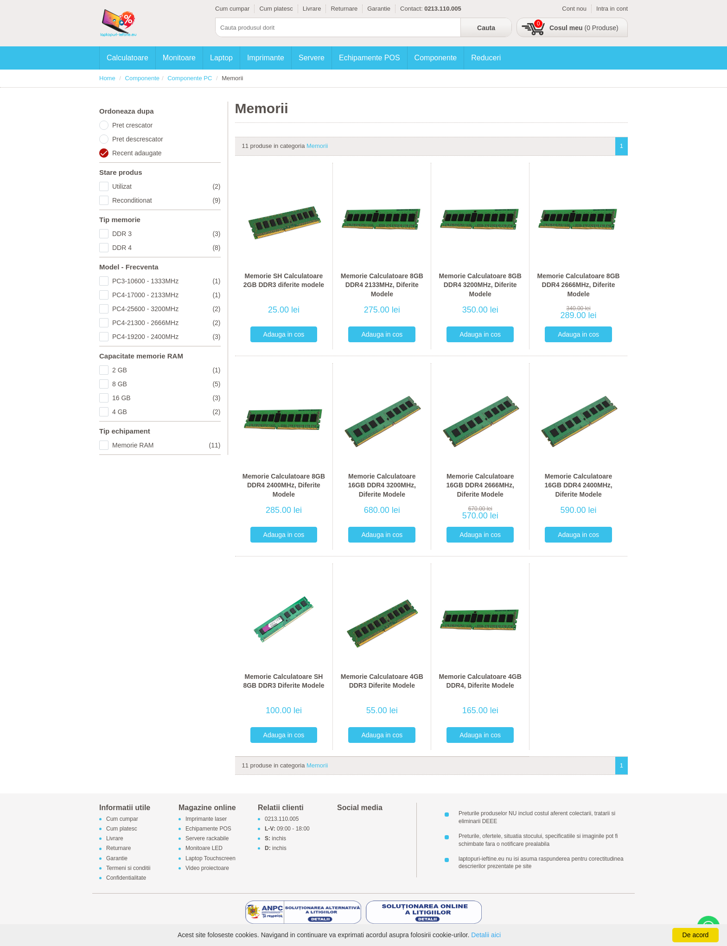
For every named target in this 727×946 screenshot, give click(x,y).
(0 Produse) (584, 28)
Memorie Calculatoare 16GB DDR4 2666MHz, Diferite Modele (480, 485)
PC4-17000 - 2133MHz (166, 295)
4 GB (166, 411)
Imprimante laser (206, 819)
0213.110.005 (282, 819)
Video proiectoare (207, 868)
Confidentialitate (126, 878)
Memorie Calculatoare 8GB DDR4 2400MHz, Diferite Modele (283, 485)
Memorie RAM (166, 445)
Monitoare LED (204, 848)
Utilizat (166, 186)
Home (107, 78)
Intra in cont (612, 8)
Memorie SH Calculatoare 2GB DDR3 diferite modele (283, 280)
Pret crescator (132, 125)
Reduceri (486, 58)
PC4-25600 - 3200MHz (166, 308)
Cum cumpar (232, 8)
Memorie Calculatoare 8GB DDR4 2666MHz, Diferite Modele (578, 285)
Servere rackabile (207, 839)
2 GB (166, 370)
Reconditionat (166, 200)
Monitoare (179, 58)
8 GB (166, 384)
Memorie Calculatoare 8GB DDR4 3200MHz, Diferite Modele (480, 285)
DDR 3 (166, 233)
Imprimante (265, 58)
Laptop (221, 58)
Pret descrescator (137, 139)
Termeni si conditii (128, 868)
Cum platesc (276, 8)
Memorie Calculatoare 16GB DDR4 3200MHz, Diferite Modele (382, 485)
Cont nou (574, 8)
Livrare (312, 8)
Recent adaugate (137, 153)
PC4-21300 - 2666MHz (166, 322)
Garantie (378, 8)
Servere (312, 58)
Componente (436, 58)
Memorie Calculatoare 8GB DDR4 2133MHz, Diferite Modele (382, 285)
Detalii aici (486, 935)
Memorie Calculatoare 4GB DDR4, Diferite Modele (480, 681)
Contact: (411, 8)
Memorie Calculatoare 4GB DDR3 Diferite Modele (382, 681)
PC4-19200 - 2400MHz (166, 336)
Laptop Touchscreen (210, 858)
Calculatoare (127, 58)
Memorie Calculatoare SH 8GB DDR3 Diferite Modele (283, 681)
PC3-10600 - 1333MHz (166, 281)
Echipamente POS (369, 58)
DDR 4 (166, 247)
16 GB (166, 398)
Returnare (344, 8)
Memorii (317, 145)
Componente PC (189, 78)
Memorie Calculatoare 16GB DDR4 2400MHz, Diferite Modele (578, 485)
